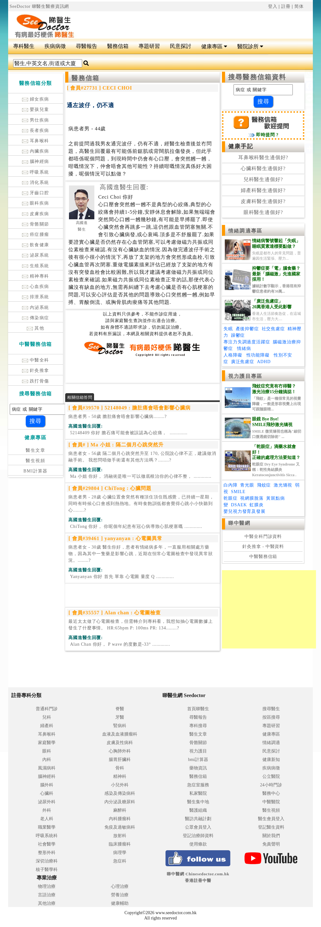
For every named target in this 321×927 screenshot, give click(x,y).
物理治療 (46, 886)
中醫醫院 (271, 801)
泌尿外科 (46, 801)
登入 (272, 6)
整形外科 (46, 852)
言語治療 (46, 895)
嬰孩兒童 (35, 109)
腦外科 (46, 785)
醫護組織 (198, 810)
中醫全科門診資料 (263, 536)
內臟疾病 (35, 151)
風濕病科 (46, 768)
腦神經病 (35, 161)
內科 (46, 759)
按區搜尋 (271, 717)
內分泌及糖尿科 (119, 801)
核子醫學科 (47, 869)
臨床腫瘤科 (120, 844)
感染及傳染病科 (119, 793)
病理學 (119, 852)
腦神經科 (46, 776)
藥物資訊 (198, 768)
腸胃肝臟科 (120, 759)
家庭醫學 (46, 742)
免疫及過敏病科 (119, 827)
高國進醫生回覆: (124, 187)
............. (127, 433)
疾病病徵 (55, 46)
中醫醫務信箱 (263, 556)
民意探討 (180, 46)
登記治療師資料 (198, 835)
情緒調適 (271, 742)
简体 (299, 6)
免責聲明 (271, 844)
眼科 (46, 751)
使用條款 (198, 844)
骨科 (119, 768)
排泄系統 (35, 296)
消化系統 (35, 182)
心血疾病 (35, 286)
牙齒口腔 (35, 192)
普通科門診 (47, 708)
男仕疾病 (35, 120)
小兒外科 (120, 785)
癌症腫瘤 (35, 234)
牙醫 (119, 717)
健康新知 (271, 759)
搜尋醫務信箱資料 (257, 77)
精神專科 (35, 276)
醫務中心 (271, 793)
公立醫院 (271, 776)
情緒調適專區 (245, 230)
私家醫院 (198, 793)
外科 (46, 810)
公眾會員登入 (198, 827)
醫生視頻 (35, 460)
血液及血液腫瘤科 (119, 734)
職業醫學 (46, 827)
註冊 (286, 6)
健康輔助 (120, 903)
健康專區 (214, 46)
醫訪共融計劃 (198, 818)
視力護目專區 (245, 376)
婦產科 (46, 725)
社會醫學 (46, 844)
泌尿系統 (35, 255)
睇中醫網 (239, 523)
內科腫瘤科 (120, 818)
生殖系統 (35, 265)
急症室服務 (198, 785)
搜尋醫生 (271, 708)
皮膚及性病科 (120, 742)
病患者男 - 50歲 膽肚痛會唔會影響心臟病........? (117, 416)
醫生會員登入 (271, 818)
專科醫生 (23, 46)
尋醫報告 (86, 46)
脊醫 (119, 708)
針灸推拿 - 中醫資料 (263, 546)
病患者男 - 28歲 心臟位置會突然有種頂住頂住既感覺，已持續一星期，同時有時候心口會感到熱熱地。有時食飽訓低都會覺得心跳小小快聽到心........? (141, 504)
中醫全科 (35, 360)
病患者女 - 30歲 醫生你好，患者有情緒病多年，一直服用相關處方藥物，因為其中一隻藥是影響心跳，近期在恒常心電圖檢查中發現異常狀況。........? (140, 554)
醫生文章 (35, 450)
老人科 (46, 818)
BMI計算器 (36, 471)
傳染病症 (35, 317)
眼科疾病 (35, 203)
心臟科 (46, 793)
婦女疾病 (35, 99)
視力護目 (198, 751)
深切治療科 (47, 861)
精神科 (119, 776)
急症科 (119, 861)
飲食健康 (35, 244)
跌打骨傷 (35, 381)
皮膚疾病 (35, 213)
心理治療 (120, 886)
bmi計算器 (198, 759)
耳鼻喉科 (35, 140)
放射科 (119, 835)
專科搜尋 (198, 725)
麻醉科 (119, 810)
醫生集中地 (198, 801)
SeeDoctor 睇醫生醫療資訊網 (39, 6)
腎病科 (119, 725)
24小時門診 (271, 785)
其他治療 (46, 903)
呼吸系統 (35, 172)
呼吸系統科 (47, 835)
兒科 (46, 717)
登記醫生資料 (271, 827)
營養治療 (120, 895)
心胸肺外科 (120, 751)
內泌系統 (35, 307)
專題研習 (149, 46)
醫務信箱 (118, 46)
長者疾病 (35, 130)
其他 (35, 328)
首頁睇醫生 (198, 708)
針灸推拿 (35, 370)
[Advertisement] (186, 22)
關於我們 (271, 835)
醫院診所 (250, 46)
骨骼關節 (35, 224)
